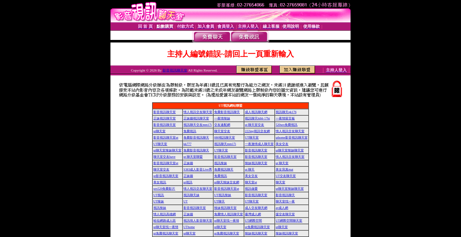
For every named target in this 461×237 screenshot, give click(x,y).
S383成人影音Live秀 (197, 169)
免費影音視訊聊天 (227, 112)
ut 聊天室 (282, 163)
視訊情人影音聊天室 (197, 220)
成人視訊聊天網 (256, 112)
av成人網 (282, 208)
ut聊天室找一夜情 (226, 220)
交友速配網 (222, 124)
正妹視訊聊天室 (164, 118)
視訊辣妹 (220, 163)
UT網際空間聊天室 (289, 220)
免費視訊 (189, 131)
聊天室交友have (164, 156)
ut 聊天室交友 (254, 124)
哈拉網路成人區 (164, 220)
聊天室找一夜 (285, 201)
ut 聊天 (250, 169)
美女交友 (282, 144)
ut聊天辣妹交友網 (226, 182)
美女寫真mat (284, 169)
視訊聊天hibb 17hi (257, 118)
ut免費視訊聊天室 (257, 227)
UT (185, 201)
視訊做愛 (251, 188)
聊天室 (280, 182)
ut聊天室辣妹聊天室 (167, 150)
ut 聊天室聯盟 (193, 156)
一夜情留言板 (285, 118)
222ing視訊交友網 (257, 131)
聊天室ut (251, 182)
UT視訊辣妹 (222, 195)
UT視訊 (158, 195)
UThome (189, 227)
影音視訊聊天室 (175, 70)
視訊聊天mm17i (225, 144)
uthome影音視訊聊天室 (292, 137)
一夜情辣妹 (222, 118)
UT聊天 (219, 201)
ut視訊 (187, 182)
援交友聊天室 (285, 214)
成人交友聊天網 (256, 208)
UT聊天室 (252, 137)
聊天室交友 (222, 131)
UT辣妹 (158, 201)
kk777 (187, 144)
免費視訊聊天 (223, 169)
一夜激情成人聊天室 (259, 144)
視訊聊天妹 (191, 195)
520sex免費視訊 (286, 124)
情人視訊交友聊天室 (197, 112)
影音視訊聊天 (285, 195)
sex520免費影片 (164, 188)
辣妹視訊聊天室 (256, 163)
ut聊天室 (159, 131)
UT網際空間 (253, 220)
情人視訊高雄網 (164, 214)
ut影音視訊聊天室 (165, 176)
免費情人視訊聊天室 (228, 214)
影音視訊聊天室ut (165, 137)
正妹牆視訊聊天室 (196, 118)
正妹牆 (188, 163)
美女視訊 (159, 182)
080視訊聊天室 (224, 137)
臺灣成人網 (253, 214)
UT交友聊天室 (286, 176)
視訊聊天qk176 (286, 112)
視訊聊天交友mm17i (197, 124)
